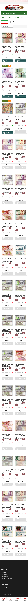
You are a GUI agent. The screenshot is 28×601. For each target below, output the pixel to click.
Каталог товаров (9, 13)
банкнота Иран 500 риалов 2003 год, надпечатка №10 (20, 330)
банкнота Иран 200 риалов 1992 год (20, 259)
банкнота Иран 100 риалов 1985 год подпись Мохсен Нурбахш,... (20, 190)
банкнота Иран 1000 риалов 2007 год (7, 48)
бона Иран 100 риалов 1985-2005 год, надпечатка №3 (20, 436)
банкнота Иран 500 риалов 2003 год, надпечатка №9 (7, 365)
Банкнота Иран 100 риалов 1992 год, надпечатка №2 (7, 506)
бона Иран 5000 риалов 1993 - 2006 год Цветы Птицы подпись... (7, 225)
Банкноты (4, 574)
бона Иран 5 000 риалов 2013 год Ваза (19, 365)
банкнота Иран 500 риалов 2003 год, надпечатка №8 (7, 400)
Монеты (4, 572)
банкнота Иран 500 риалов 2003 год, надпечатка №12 (20, 295)
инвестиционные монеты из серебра (10, 1)
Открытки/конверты (7, 578)
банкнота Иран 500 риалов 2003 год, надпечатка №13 (7, 295)
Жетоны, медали (6, 580)
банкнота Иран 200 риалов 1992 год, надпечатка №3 (7, 541)
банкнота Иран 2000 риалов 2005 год (20, 48)
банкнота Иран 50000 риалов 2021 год (7, 83)
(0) (6, 54)
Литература (5, 584)
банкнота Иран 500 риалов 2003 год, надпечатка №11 (7, 330)
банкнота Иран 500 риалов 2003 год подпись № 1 (7, 190)
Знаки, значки (5, 576)
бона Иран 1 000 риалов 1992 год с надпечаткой (20, 471)
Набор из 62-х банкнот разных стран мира (6, 118)
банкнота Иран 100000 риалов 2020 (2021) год (19, 83)
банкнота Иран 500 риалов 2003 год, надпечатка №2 (7, 471)
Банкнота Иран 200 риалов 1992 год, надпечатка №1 (20, 541)
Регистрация (18, 2)
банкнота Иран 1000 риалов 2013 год (20, 155)
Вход (11, 2)
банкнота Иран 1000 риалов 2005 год (20, 225)
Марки (3, 582)
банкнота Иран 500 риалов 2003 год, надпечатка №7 (20, 400)
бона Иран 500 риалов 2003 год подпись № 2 (19, 118)
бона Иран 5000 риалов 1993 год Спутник (6, 436)
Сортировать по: (7, 26)
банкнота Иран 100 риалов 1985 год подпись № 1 (7, 155)
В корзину (8, 61)
